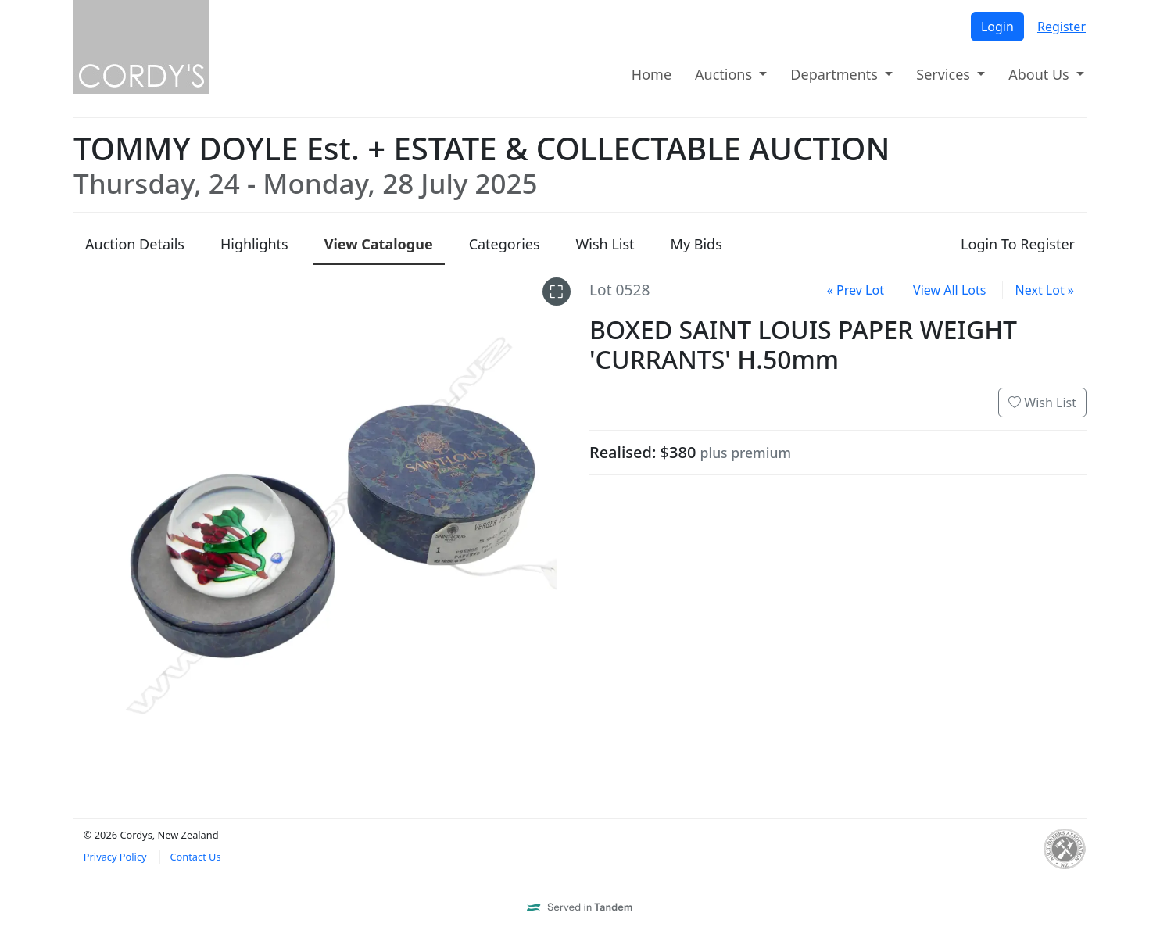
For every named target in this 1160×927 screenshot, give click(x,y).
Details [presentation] (134, 243)
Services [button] (944, 74)
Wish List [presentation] (605, 243)
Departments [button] (835, 74)
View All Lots (949, 290)
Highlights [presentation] (254, 243)
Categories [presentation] (504, 243)
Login (997, 26)
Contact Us (195, 857)
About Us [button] (1040, 74)
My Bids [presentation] (696, 243)
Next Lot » (1044, 290)
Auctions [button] (725, 74)
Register (1061, 26)
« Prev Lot (855, 290)
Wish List (1042, 402)
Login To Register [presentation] (1018, 243)
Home (651, 74)
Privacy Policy (115, 857)
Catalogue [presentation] (378, 243)
